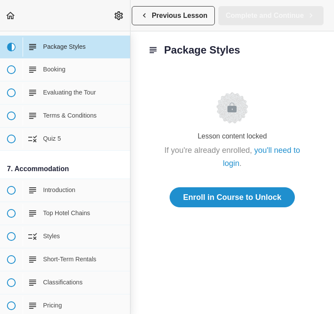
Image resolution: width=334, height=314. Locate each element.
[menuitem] (119, 15)
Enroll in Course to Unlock (232, 197)
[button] (11, 15)
